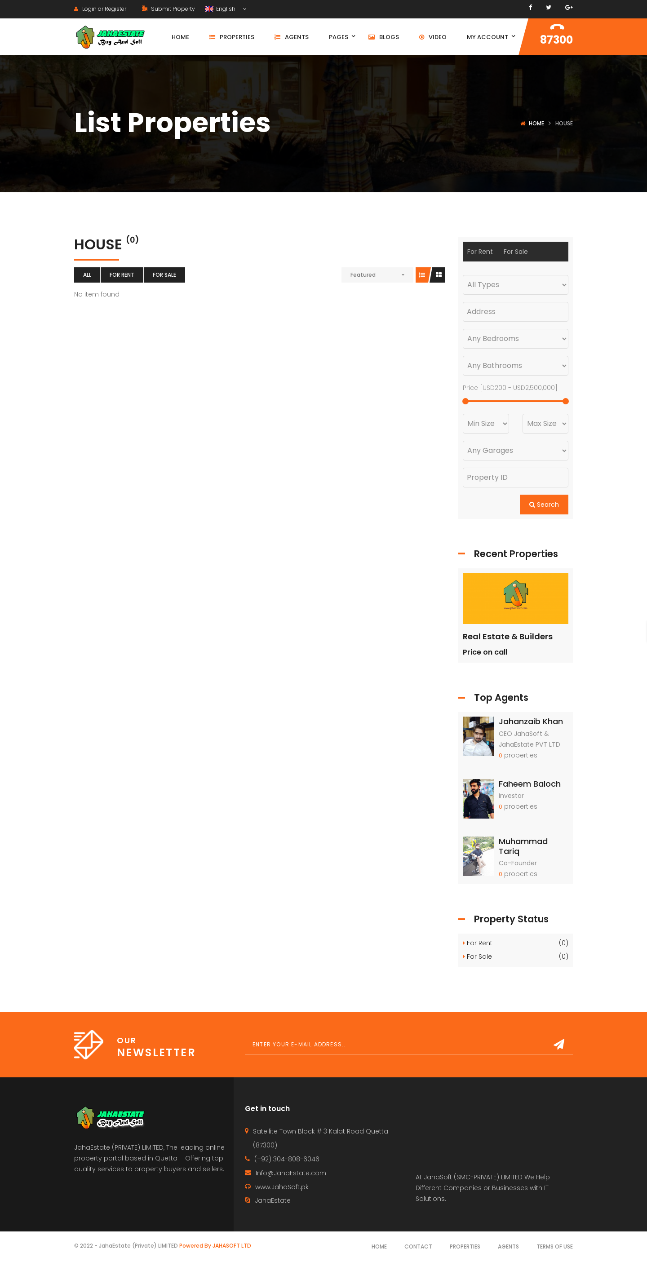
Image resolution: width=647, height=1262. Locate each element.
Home (536, 123)
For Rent (122, 275)
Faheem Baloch (530, 783)
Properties (465, 1246)
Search (544, 504)
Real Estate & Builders (508, 636)
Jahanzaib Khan (531, 721)
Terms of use (554, 1246)
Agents (508, 1246)
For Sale (164, 275)
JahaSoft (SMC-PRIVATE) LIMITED (473, 1177)
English (221, 9)
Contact (418, 1246)
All (87, 275)
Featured (363, 275)
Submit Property (168, 9)
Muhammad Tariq (523, 846)
